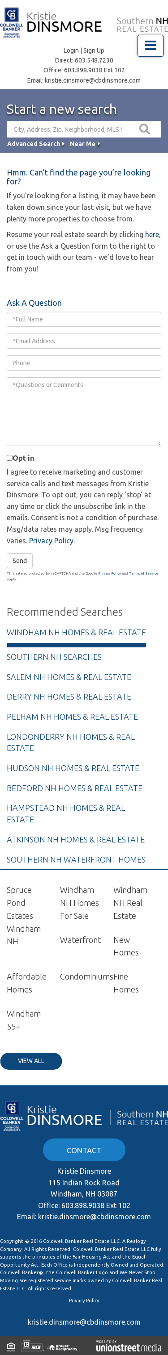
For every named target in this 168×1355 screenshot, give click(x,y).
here (152, 234)
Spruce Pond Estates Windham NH (24, 915)
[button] (145, 129)
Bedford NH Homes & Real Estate (74, 788)
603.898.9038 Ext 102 (94, 70)
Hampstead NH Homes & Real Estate (66, 813)
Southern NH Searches (54, 656)
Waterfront (80, 939)
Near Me (82, 143)
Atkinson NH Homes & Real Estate (76, 839)
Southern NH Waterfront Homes (76, 859)
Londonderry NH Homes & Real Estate (71, 742)
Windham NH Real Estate (130, 902)
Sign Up (93, 50)
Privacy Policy (51, 541)
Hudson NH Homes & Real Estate (73, 767)
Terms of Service (143, 573)
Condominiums (86, 976)
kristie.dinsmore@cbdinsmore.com (93, 80)
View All (31, 1060)
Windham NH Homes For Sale (79, 902)
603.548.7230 (94, 60)
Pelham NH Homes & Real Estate (72, 716)
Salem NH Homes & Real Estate (69, 676)
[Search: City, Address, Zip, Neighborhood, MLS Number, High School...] (68, 129)
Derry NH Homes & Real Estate (69, 696)
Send (20, 560)
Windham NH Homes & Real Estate (76, 632)
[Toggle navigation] (151, 46)
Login (71, 50)
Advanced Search (33, 143)
